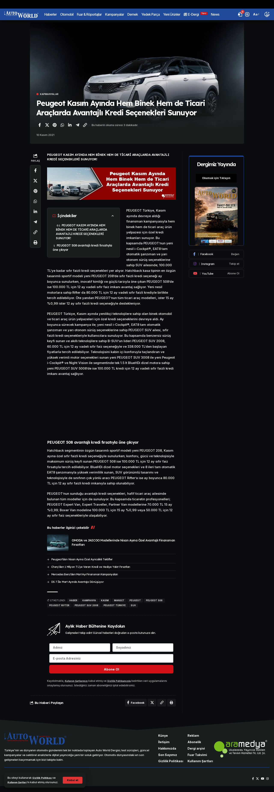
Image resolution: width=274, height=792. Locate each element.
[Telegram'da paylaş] (77, 125)
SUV (133, 605)
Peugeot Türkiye (115, 605)
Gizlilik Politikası (43, 773)
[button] (72, 777)
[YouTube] (262, 784)
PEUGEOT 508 (154, 601)
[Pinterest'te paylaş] (55, 125)
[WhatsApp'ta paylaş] (62, 125)
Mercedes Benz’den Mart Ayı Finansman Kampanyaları (84, 574)
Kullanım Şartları (22, 777)
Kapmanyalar (52, 94)
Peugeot (135, 601)
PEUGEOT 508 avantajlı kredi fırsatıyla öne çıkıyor (82, 248)
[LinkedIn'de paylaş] (70, 125)
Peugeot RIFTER (59, 605)
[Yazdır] (35, 243)
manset (119, 601)
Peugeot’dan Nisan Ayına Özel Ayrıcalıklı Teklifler (82, 559)
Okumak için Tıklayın (216, 175)
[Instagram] (216, 261)
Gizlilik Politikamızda (122, 685)
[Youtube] (216, 271)
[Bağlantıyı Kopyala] (85, 125)
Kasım (105, 601)
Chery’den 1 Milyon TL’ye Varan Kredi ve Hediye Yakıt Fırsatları (90, 567)
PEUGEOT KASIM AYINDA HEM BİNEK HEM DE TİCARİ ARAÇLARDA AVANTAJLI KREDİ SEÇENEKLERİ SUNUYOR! (81, 232)
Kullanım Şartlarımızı (77, 685)
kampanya (89, 601)
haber (73, 601)
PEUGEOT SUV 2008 (86, 605)
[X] (256, 784)
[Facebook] (216, 252)
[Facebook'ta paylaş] (39, 125)
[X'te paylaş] (47, 125)
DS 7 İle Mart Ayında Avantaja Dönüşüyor (77, 582)
